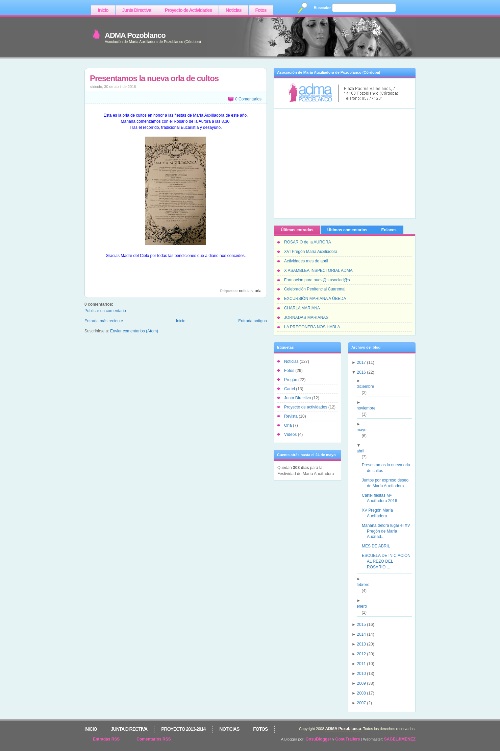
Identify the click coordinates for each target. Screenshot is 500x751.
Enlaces (388, 230)
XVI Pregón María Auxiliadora (310, 251)
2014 (361, 634)
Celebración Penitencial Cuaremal (314, 289)
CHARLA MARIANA (302, 308)
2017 (361, 362)
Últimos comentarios (347, 230)
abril (362, 451)
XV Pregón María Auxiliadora (380, 513)
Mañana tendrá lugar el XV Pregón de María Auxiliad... (388, 531)
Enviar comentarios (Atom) (134, 331)
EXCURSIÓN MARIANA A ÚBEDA (315, 298)
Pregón (291, 379)
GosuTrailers (347, 739)
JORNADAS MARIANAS (306, 317)
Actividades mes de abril (306, 261)
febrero (365, 584)
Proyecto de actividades (306, 407)
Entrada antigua (252, 321)
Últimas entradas (297, 230)
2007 (361, 703)
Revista (291, 416)
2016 (361, 372)
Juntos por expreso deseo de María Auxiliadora (387, 483)
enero (364, 606)
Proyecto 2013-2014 (183, 729)
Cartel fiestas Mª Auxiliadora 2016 (382, 498)
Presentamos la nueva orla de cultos (154, 78)
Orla (258, 290)
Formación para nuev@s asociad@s (317, 280)
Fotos (261, 10)
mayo (363, 429)
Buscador (322, 8)
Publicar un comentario (105, 310)
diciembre (367, 386)
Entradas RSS (106, 739)
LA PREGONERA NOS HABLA (312, 327)
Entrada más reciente (103, 321)
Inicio (103, 10)
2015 (361, 624)
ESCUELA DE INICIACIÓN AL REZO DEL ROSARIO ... (388, 561)
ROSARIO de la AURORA (307, 242)
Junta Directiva (136, 10)
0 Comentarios (248, 99)
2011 (361, 663)
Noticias (233, 10)
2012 (361, 654)
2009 (361, 683)
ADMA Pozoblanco (135, 35)
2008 (361, 693)
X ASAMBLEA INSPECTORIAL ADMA (318, 270)
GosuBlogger (318, 739)
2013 (361, 644)
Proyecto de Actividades (188, 10)
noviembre (368, 408)
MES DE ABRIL (378, 546)
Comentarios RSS (153, 739)
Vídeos (291, 434)
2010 (361, 673)
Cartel (290, 388)
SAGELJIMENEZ (400, 739)
